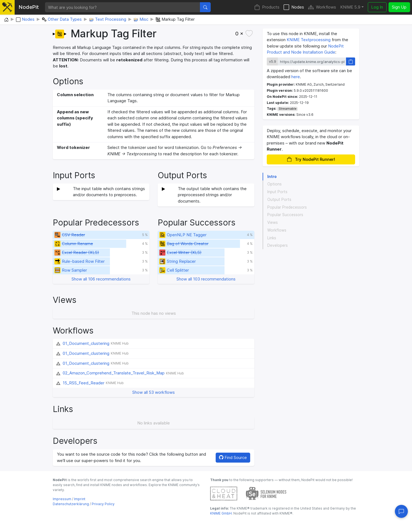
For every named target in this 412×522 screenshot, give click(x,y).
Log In (377, 7)
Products (266, 7)
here (295, 76)
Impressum (62, 499)
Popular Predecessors (287, 207)
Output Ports (279, 199)
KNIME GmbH (221, 513)
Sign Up (399, 7)
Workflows (322, 7)
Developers (277, 245)
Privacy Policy (103, 504)
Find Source (233, 457)
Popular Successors (285, 215)
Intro (272, 176)
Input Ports (277, 192)
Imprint (79, 499)
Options (274, 184)
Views (272, 222)
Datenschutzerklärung (71, 504)
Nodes (294, 7)
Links (271, 238)
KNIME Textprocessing (309, 39)
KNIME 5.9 (350, 7)
